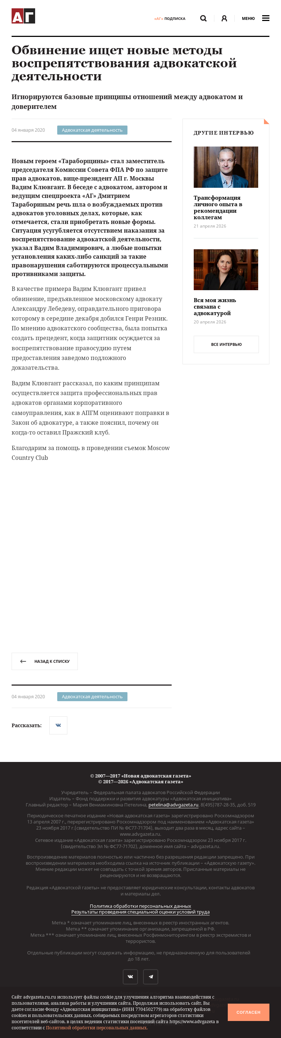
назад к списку (45, 661)
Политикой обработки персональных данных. (97, 1028)
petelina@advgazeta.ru (173, 804)
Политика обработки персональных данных (140, 906)
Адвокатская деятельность (92, 130)
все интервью (226, 344)
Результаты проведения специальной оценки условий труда (140, 911)
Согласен (248, 1012)
